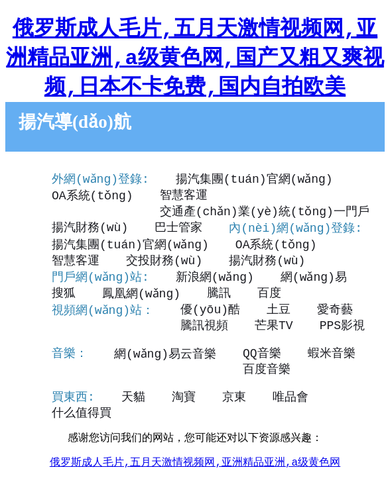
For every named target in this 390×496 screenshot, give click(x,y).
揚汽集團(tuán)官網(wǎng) (255, 182)
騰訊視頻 (75, 338)
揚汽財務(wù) (327, 215)
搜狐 (64, 298)
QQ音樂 (262, 367)
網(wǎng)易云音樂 (165, 367)
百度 (270, 298)
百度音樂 (75, 384)
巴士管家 (75, 232)
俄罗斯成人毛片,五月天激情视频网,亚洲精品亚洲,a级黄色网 (195, 482)
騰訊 (219, 298)
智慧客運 (183, 199)
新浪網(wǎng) (215, 281)
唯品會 (290, 414)
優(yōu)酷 (211, 321)
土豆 (279, 321)
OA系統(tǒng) (92, 199)
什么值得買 (81, 430)
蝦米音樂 (332, 367)
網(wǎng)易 (314, 281)
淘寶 (184, 414)
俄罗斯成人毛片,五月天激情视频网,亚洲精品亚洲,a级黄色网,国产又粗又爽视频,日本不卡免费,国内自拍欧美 (195, 58)
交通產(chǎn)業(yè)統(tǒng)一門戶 (157, 215)
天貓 (133, 414)
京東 (234, 414)
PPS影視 (213, 338)
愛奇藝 (336, 321)
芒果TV (145, 338)
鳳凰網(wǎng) (141, 298)
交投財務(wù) (164, 265)
